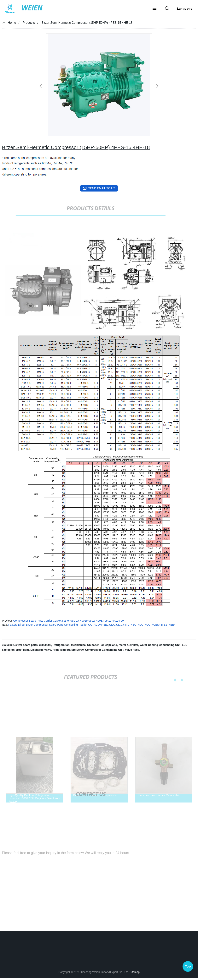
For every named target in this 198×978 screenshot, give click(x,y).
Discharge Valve (40, 649)
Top (188, 966)
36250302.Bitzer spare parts (20, 644)
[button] (154, 8)
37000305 (45, 644)
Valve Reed (132, 649)
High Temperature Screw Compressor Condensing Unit (88, 649)
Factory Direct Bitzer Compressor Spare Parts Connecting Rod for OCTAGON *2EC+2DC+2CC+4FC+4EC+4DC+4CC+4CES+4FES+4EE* (91, 624)
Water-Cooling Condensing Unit (160, 644)
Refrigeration (61, 644)
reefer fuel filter (128, 644)
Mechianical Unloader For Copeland (94, 644)
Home (12, 22)
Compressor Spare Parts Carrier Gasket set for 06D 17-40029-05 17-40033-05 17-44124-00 (68, 620)
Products (29, 22)
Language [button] (184, 8)
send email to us (99, 188)
